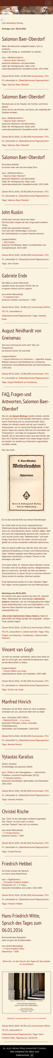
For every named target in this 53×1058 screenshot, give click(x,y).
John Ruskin (13, 264)
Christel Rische (14, 852)
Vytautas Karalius (15, 799)
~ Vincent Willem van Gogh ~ (15, 671)
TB (46, 76)
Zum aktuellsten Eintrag (12, 23)
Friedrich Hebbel (15, 904)
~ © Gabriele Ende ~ (11, 297)
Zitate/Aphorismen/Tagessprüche (33, 80)
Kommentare (37, 76)
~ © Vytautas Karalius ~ (12, 778)
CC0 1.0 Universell (39, 1018)
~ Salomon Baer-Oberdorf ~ (14, 60)
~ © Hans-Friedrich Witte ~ (14, 949)
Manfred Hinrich (15, 744)
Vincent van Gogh (15, 690)
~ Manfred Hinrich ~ (16, 720)
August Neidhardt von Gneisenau (22, 382)
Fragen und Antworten (12, 635)
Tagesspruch (21, 1038)
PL (3, 80)
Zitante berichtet (30, 632)
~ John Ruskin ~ (9, 242)
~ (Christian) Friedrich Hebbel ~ (16, 882)
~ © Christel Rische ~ (11, 833)
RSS (47, 307)
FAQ (47, 632)
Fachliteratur (28, 635)
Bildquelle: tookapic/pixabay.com (19, 1018)
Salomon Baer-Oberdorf (18, 85)
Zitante (5, 76)
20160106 (32, 1038)
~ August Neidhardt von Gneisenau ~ (18, 359)
